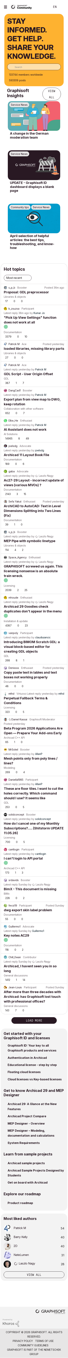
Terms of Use (44, 1340)
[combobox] (34, 67)
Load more (34, 1020)
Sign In (62, 7)
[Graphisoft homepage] (50, 1312)
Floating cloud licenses (24, 1072)
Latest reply (11, 313)
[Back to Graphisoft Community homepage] (22, 6)
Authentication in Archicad (27, 1058)
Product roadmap (20, 1203)
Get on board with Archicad (28, 1182)
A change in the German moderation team (29, 135)
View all (51, 94)
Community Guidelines (33, 1345)
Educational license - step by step (32, 1065)
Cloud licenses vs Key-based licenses (35, 1079)
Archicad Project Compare (27, 1116)
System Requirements (24, 1143)
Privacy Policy (23, 1340)
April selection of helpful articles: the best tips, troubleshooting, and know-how (32, 242)
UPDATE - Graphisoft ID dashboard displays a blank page (32, 187)
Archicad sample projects (26, 1163)
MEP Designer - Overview (26, 1123)
